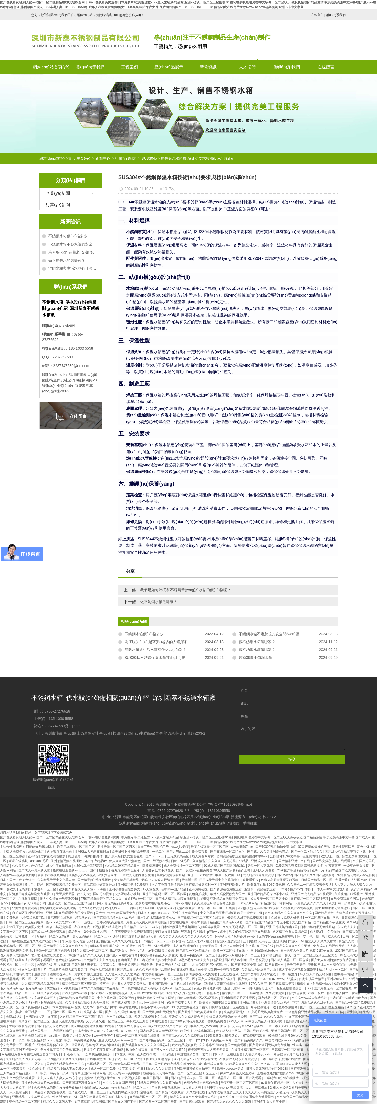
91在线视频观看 (129, 1078)
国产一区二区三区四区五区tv (197, 1073)
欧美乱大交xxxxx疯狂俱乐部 (210, 1026)
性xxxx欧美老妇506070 (62, 922)
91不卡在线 (265, 946)
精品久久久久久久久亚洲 (293, 946)
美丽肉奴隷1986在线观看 (173, 932)
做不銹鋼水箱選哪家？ (66, 260)
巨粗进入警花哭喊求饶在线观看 (226, 983)
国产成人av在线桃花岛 (122, 955)
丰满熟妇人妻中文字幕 (42, 1017)
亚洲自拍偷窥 (147, 1054)
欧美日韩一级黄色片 (343, 903)
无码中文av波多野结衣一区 (160, 880)
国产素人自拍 (248, 979)
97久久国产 (259, 983)
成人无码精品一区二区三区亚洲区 (96, 936)
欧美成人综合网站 (229, 1031)
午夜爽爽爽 (333, 866)
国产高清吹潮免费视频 (247, 965)
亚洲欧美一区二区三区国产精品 (70, 903)
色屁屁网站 (310, 856)
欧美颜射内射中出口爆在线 (218, 1002)
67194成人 (355, 922)
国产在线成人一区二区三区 (87, 1092)
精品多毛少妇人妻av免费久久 (68, 1068)
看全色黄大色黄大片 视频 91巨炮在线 (307, 950)
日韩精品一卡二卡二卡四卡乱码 (163, 941)
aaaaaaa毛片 (39, 861)
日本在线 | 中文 (124, 1054)
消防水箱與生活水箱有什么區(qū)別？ (73, 268)
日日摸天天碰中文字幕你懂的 (220, 880)
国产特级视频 (259, 960)
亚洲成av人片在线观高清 (344, 979)
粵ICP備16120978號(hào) (231, 804)
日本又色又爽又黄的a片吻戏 (104, 1050)
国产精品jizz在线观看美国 (77, 998)
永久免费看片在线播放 (72, 979)
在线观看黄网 (28, 899)
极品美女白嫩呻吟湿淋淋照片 (89, 932)
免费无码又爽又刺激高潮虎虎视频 (299, 866)
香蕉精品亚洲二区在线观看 (230, 1007)
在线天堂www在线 (75, 993)
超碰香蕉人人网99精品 (159, 1073)
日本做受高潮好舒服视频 (137, 875)
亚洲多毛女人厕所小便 (270, 1101)
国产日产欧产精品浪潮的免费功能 (178, 1064)
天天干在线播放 (256, 1087)
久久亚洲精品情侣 (78, 1002)
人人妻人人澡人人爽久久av (353, 884)
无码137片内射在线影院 (147, 993)
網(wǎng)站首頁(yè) (51, 67)
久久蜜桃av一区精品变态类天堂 (309, 884)
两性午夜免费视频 (185, 913)
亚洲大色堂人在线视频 (68, 1021)
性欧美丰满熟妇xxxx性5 (351, 974)
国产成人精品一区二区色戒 (290, 960)
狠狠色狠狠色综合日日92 (294, 988)
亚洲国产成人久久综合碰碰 (327, 965)
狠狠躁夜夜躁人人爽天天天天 (208, 1050)
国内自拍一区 (25, 965)
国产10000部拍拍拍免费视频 (275, 847)
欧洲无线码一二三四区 (121, 908)
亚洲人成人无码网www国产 (117, 1040)
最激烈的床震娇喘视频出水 (53, 974)
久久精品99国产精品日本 (123, 866)
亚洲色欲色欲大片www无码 (40, 1083)
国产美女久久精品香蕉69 (168, 1050)
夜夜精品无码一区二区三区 (130, 1087)
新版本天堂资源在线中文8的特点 (113, 946)
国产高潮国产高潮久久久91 (81, 1083)
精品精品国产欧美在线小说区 (347, 870)
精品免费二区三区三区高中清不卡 (86, 983)
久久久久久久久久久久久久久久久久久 (186, 936)
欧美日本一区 (93, 1012)
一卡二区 (158, 851)
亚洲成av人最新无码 (131, 1026)
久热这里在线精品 (236, 861)
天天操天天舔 (65, 894)
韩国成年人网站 (337, 993)
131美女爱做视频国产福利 (190, 1007)
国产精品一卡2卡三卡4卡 (141, 927)
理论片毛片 (138, 950)
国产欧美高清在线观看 (25, 960)
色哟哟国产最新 (129, 960)
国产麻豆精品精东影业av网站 (114, 917)
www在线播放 (287, 979)
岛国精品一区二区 (100, 1064)
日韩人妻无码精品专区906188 (267, 1068)
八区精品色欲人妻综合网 (290, 932)
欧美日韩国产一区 (156, 1078)
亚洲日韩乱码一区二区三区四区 (164, 894)
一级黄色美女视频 (356, 866)
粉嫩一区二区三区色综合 (53, 950)
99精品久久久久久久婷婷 (67, 1059)
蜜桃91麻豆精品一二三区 (33, 1012)
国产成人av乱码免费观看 (48, 932)
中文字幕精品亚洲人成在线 (159, 955)
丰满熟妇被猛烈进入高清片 (140, 988)
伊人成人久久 (347, 927)
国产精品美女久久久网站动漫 (138, 969)
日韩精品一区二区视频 (287, 1050)
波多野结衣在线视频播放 (153, 903)
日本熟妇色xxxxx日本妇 (295, 889)
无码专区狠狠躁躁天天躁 (45, 1002)
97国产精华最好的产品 (314, 847)
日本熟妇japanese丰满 (154, 913)
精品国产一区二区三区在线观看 (239, 1078)
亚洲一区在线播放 (200, 875)
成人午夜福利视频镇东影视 (298, 969)
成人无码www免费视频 (124, 1073)
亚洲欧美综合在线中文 (53, 1045)
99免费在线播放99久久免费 (287, 1035)
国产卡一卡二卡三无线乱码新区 (167, 856)
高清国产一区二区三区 (34, 1021)
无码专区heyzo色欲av (248, 1026)
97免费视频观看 (255, 1035)
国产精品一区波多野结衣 (194, 950)
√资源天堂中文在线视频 (28, 1068)
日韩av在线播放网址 (40, 847)
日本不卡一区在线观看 (227, 1054)
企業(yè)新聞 (58, 193)
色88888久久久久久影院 (154, 1068)
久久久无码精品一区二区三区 (243, 927)
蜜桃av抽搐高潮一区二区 (198, 955)
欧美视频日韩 (152, 866)
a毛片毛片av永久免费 (194, 960)
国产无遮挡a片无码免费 (159, 1012)
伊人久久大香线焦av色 (125, 861)
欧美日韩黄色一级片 (54, 1073)
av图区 (203, 899)
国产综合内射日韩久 (277, 955)
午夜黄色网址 (129, 1007)
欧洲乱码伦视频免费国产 (228, 894)
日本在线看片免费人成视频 (284, 917)
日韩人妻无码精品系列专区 (114, 903)
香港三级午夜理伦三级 (153, 847)
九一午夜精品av (96, 861)
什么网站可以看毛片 (32, 969)
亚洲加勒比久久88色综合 (154, 1059)
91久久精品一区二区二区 (91, 950)
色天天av (195, 983)
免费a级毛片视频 (90, 908)
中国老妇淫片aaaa (278, 1040)
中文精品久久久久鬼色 (100, 960)
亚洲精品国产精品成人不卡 (19, 1073)
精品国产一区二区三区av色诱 (243, 993)
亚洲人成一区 (10, 1007)
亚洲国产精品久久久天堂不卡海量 (83, 889)
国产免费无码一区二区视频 (333, 988)
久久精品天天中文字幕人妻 (56, 880)
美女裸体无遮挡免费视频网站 (61, 1050)
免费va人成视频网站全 (100, 1078)
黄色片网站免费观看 (208, 988)
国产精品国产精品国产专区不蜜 (267, 922)
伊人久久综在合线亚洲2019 (59, 899)
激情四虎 (292, 1021)
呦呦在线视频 (19, 861)
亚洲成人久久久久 (264, 861)
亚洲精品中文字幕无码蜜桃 (31, 1097)
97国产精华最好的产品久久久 (102, 899)
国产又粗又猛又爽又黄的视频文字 (104, 1097)
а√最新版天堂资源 (161, 950)
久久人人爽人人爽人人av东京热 (59, 1078)
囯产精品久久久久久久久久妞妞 (229, 1101)
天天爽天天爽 (192, 1087)
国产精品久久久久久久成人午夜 (65, 946)
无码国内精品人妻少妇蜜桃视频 (131, 1092)
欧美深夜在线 (257, 884)
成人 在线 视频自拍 (186, 946)
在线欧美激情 (97, 1059)
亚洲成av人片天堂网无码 (184, 993)
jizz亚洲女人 (119, 950)
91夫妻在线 (129, 1031)
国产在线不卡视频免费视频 (109, 993)
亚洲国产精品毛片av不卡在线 (268, 894)
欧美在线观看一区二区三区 (210, 847)
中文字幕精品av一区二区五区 (163, 974)
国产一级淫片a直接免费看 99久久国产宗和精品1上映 (213, 870)
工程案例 (129, 67)
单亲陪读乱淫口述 (264, 1007)
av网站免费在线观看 (33, 1035)
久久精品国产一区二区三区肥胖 (82, 1017)
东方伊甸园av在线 (119, 1017)
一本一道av (267, 979)
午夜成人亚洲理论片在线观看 (147, 1021)
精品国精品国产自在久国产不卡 (114, 1101)
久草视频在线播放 (60, 851)
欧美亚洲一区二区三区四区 (240, 1083)
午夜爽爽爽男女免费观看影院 (132, 932)
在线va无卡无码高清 (88, 866)
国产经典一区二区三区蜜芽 (158, 1101)
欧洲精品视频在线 (185, 1045)
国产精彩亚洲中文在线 (295, 861)
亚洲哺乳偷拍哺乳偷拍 (16, 974)
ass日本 (55, 1035)
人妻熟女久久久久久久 (311, 903)
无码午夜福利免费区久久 (225, 1092)
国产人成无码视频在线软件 (217, 979)
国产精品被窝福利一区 (202, 884)
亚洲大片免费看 (264, 870)
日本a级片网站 (248, 903)
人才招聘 (247, 67)
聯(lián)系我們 (336, 15)
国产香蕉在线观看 (192, 1101)
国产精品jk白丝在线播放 (94, 880)
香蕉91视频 (199, 922)
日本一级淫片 (288, 974)
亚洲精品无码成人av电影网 (356, 875)
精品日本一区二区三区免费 (216, 908)
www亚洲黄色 (104, 1035)
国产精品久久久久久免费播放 (183, 1035)
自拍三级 (47, 979)
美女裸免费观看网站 (171, 875)
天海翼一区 (189, 880)
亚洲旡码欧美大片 (233, 884)
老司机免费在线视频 (166, 1087)
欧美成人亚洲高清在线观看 (176, 908)
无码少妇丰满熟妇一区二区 (38, 889)
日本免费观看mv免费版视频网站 (23, 917)
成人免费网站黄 (203, 856)
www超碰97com (242, 847)
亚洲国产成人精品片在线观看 (312, 894)
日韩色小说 (211, 993)
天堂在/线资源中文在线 (150, 1017)
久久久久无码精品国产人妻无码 (267, 1092)
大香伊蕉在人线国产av (351, 880)
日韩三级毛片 (181, 861)
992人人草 (236, 1021)
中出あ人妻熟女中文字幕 (238, 946)
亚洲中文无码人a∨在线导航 (223, 1087)
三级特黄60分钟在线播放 (282, 1078)
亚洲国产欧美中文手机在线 (167, 983)
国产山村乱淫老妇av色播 (123, 1012)
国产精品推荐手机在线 (329, 922)
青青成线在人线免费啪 (202, 974)
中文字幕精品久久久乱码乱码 (313, 1002)
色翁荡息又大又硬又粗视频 (280, 880)
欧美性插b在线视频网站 (197, 1031)
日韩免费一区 (25, 936)
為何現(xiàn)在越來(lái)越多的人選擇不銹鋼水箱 (73, 252)
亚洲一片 (318, 870)
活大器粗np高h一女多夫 (210, 932)
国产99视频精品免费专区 (64, 884)
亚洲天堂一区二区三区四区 (116, 847)
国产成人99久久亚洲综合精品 (268, 851)
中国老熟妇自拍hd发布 (193, 1054)
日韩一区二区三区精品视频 (25, 922)
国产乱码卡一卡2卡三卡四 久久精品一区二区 (164, 979)
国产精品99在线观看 (170, 1092)
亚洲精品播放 (249, 1002)
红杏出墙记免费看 (59, 927)
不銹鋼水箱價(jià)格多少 (67, 236)
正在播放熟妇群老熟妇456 (276, 1073)
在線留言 (317, 15)
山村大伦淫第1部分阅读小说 (209, 965)
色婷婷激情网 (288, 1007)
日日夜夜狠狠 (70, 1054)
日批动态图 (166, 1054)
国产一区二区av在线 (67, 1012)
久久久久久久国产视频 (119, 1083)
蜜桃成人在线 (214, 1064)
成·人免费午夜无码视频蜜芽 (25, 851)
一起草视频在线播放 (96, 1054)
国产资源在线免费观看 (226, 889)
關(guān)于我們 (90, 67)
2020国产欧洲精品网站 (293, 870)
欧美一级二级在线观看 (154, 946)
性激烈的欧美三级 (65, 1097)
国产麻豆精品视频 (282, 983)
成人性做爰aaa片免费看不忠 (168, 1026)
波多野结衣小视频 (128, 894)
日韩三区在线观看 (61, 917)
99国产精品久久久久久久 (86, 955)
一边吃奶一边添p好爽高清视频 (102, 922)
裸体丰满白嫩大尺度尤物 (237, 1073)
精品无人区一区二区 (333, 969)
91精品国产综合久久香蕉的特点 (159, 1083)
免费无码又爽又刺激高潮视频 (147, 922)
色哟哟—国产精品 (174, 889)
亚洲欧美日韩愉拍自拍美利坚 (194, 1068)
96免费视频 (277, 884)
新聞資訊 (208, 67)
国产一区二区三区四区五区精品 (322, 1007)
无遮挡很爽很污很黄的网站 (156, 998)
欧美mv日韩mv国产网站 (100, 1007)
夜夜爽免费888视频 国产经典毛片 (98, 927)
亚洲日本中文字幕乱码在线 (62, 1007)
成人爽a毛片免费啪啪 (325, 932)
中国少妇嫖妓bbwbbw (263, 950)
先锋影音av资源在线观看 (18, 1078)
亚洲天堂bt (232, 988)
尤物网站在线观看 (102, 969)
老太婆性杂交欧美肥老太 (48, 955)
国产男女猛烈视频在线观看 (332, 861)
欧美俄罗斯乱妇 (235, 1012)
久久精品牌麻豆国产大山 (259, 969)
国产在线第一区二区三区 (228, 851)
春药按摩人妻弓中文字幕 (160, 960)
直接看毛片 (251, 880)
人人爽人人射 (357, 946)
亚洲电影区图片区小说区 (238, 998)
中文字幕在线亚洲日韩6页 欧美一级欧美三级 (231, 913)
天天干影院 (101, 1002)
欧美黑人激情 (35, 927)
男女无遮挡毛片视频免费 (135, 965)
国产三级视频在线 (156, 861)
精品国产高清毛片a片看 (227, 922)
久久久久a (227, 1097)
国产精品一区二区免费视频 (354, 1002)
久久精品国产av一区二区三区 (110, 979)
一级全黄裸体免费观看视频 (255, 1097)
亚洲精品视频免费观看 (134, 884)
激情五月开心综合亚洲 (148, 1002)
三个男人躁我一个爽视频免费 (219, 969)
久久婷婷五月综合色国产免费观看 (223, 1045)
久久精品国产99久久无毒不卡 (27, 1059)
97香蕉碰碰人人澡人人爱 (290, 1064)
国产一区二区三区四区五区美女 (315, 955)
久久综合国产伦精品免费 (294, 1097)
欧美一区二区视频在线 (229, 950)
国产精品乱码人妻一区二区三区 (193, 1078)
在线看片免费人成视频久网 (68, 969)
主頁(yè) (83, 158)
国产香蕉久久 (275, 965)
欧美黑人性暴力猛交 (77, 1035)
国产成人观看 (121, 1002)
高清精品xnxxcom (97, 1087)
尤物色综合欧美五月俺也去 (355, 913)
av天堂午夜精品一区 (275, 1083)
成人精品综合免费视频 (259, 875)
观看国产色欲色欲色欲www (62, 960)
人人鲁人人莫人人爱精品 (122, 974)
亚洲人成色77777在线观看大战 (196, 1059)
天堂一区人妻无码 (261, 866)
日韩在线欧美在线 (256, 1031)
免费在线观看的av (66, 870)
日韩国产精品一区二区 (317, 880)
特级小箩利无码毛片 (155, 1007)
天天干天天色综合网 (14, 1092)
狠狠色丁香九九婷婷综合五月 (119, 870)
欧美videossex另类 (231, 1068)
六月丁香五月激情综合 (168, 884)
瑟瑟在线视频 (179, 922)
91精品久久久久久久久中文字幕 (248, 1064)
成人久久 (334, 936)
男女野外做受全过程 (88, 974)
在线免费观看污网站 (345, 899)
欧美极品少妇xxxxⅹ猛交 (45, 1040)
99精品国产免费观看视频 (49, 1092)
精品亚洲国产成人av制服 (230, 960)
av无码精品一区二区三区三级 (21, 946)
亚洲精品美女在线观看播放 (47, 856)
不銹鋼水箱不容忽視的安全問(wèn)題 (73, 244)
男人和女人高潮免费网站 (129, 983)
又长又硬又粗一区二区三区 (105, 1021)
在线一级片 (316, 993)
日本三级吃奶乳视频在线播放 (280, 1059)
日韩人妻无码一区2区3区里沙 (198, 998)
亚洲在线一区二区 (121, 1059)
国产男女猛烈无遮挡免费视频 (270, 1045)
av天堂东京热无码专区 (316, 974)
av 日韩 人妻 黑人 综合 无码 (74, 941)
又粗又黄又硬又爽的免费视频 (290, 1087)
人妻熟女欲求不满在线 (158, 870)
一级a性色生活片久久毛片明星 (30, 941)
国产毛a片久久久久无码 (267, 1017)
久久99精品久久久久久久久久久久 (289, 913)
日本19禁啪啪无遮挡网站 (318, 927)
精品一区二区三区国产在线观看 (37, 993)
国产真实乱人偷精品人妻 (139, 936)
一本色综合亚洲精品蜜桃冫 (304, 1012)
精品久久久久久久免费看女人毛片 (194, 1097)
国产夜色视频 (31, 1007)
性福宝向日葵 (335, 1012)
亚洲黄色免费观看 (25, 908)
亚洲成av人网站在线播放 (92, 851)
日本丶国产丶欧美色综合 (17, 880)
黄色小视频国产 (343, 847)
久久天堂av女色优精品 (28, 866)
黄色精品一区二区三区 (25, 1101)
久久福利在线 (196, 1092)
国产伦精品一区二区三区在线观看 (201, 917)
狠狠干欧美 (210, 946)
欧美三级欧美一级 (228, 875)
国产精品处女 (324, 913)
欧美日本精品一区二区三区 (76, 847)
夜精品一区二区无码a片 (54, 936)
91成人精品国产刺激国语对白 (225, 866)
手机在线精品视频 (22, 1026)
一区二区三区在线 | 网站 (322, 917)
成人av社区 (147, 908)
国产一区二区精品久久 (307, 851)
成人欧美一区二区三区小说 (269, 899)
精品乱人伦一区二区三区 (356, 941)
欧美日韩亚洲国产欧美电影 (131, 851)
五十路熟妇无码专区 (257, 941)
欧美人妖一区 (330, 856)
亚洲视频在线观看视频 (297, 908)
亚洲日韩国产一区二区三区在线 (293, 1031)
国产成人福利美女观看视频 (124, 856)
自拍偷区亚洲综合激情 (28, 913)
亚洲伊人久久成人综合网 (186, 1017)
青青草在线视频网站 (52, 875)
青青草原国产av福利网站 (89, 1073)
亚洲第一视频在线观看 (260, 889)
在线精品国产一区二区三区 (149, 1097)
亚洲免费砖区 (198, 889)
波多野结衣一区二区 (138, 899)
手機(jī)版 (250, 823)
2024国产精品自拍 (348, 950)
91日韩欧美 (8, 889)
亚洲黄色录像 (108, 875)
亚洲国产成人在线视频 (171, 965)
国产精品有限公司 (355, 932)
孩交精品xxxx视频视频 (63, 988)
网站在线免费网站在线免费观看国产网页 (30, 1054)
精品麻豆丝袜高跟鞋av (100, 884)
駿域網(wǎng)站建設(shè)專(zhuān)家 (195, 823)
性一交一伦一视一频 (311, 936)
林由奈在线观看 (137, 1050)
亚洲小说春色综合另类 (125, 889)
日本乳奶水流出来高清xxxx (156, 917)
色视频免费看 (217, 1021)
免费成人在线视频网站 (329, 946)
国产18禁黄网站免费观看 (188, 1021)
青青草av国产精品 (127, 1064)
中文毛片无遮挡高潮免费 (266, 1012)
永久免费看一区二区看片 (17, 1045)
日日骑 (147, 1064)
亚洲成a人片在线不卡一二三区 (239, 955)
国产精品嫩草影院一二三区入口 (22, 1064)
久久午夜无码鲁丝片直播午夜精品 (58, 1087)
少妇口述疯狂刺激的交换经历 (227, 1017)
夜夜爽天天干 (301, 1092)
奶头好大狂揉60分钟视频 (95, 894)
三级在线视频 (229, 974)
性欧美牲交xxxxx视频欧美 (58, 908)
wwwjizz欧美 (180, 847)
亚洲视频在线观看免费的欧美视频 (70, 913)
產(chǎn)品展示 (168, 67)
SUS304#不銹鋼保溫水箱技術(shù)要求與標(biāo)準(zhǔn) (172, 657)
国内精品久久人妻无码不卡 (159, 1031)
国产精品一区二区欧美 (274, 998)
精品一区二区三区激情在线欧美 (138, 1035)
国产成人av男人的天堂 (34, 870)
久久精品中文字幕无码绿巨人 (36, 998)
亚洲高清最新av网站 (275, 1002)
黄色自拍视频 (198, 894)
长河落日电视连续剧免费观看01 (31, 894)
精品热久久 (83, 917)
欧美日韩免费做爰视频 (80, 1040)
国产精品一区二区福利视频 (310, 899)
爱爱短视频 (127, 998)
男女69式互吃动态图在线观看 (250, 932)
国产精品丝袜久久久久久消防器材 (146, 1045)
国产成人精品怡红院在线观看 (176, 899)
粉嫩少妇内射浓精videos (314, 983)
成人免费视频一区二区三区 (183, 866)
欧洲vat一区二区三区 (177, 988)
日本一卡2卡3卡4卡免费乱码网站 (209, 1040)
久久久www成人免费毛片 (310, 998)
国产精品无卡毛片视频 (53, 1026)
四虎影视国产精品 (312, 979)
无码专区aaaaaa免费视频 (277, 936)
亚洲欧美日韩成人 (286, 941)
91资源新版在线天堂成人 (224, 1035)
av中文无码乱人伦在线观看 (264, 1021)
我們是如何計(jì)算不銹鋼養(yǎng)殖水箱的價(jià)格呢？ (185, 590)
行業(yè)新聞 (125, 158)
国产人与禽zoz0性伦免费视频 (187, 851)
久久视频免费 (275, 993)
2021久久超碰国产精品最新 (100, 988)
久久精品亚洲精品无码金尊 (40, 983)
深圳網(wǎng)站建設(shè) (140, 823)
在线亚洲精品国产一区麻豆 (250, 1050)
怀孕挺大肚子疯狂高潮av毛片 (236, 936)
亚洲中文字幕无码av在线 (259, 974)
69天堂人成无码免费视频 (245, 917)
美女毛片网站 (34, 884)
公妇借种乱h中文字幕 (285, 856)
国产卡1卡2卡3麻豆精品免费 (116, 913)
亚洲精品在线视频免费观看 (229, 899)
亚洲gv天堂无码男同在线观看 (259, 908)
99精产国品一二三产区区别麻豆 (50, 1031)
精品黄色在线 (297, 993)
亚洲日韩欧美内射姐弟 (282, 927)
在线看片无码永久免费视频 (238, 1059)
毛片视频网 (62, 965)
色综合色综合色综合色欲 (201, 1083)
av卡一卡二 (17, 1040)
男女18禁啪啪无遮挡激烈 (333, 908)
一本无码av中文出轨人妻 (332, 889)
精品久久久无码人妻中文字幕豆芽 (67, 1101)
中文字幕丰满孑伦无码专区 (304, 1017)
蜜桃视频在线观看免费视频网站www (242, 856)
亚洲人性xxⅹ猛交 (200, 941)
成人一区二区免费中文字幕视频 (113, 1068)
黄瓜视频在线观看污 (348, 894)
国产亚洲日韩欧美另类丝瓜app (200, 1012)
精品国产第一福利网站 (276, 903)
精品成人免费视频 (228, 941)
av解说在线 (45, 965)
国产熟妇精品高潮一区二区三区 (161, 1040)
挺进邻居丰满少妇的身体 (85, 856)
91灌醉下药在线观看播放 (178, 969)
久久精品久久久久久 (206, 861)
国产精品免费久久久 (248, 1040)
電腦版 (234, 823)
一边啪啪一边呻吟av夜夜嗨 (349, 998)
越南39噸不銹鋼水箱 (255, 657)
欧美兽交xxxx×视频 (82, 875)
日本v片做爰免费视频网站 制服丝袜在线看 (191, 927)
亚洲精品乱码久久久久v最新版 (117, 941)
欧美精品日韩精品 (127, 880)
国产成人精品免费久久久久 (66, 1064)
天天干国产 (88, 870)
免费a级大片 (15, 1017)
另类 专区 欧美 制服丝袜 (102, 1045)
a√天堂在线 (151, 889)
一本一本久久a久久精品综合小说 (288, 1026)
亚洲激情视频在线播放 (67, 861)
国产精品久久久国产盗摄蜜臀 (314, 875)
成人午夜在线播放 (59, 866)
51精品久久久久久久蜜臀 (319, 941)
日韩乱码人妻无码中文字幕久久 (93, 965)
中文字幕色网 (107, 998)
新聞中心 (102, 158)
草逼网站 (77, 1045)
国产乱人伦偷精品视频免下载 (346, 851)
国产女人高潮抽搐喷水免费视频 (333, 960)
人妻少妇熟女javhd (258, 1054)
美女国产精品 (302, 922)
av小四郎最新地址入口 (258, 988)
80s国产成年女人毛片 (182, 1002)
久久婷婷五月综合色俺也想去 (215, 903)
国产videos (284, 875)
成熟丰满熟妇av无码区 (350, 983)
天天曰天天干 (296, 965)
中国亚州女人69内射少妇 (29, 903)
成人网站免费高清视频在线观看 (92, 1026)
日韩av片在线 (182, 903)
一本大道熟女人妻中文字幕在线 (97, 1031)
